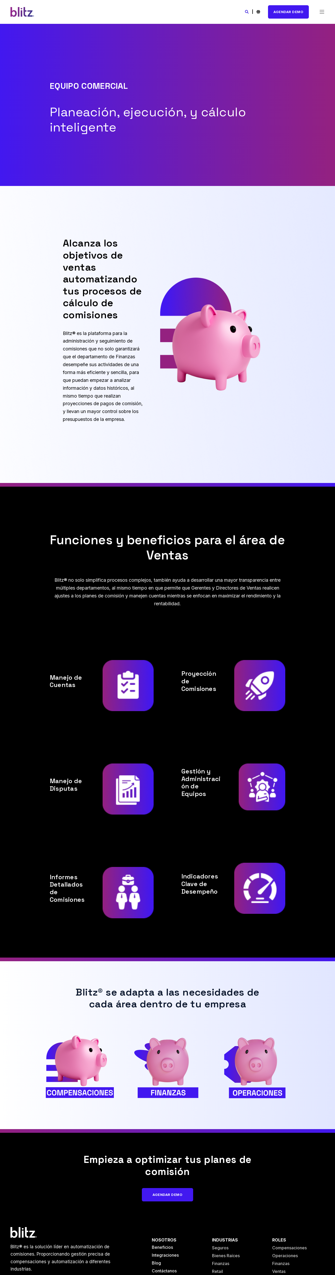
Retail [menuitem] (217, 1271)
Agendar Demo (288, 12)
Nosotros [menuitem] (164, 1240)
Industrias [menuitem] (225, 1240)
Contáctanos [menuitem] (164, 1270)
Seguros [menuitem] (220, 1247)
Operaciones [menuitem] (285, 1255)
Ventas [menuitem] (279, 1271)
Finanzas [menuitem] (220, 1263)
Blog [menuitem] (156, 1263)
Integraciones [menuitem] (165, 1255)
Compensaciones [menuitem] (289, 1247)
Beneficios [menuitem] (162, 1247)
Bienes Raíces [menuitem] (226, 1255)
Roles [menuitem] (279, 1240)
